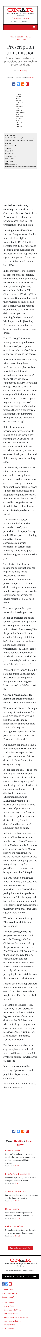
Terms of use (9, 1328)
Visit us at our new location (20, 1276)
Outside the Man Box (15, 1191)
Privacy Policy (9, 1325)
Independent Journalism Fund (16, 1317)
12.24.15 (17, 1183)
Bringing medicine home (17, 1174)
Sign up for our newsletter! (20, 1248)
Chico (12, 37)
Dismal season (12, 1209)
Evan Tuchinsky (21, 71)
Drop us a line (7, 1289)
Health (28, 37)
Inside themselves (14, 1226)
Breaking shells (12, 1150)
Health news (21, 39)
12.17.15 (17, 1201)
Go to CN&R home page (20, 18)
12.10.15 (17, 1218)
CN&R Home (9, 1302)
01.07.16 (20, 37)
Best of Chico (9, 1306)
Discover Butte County (13, 1310)
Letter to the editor (9, 1293)
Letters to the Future (12, 1321)
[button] (34, 27)
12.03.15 (17, 1236)
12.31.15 (17, 1166)
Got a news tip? (8, 1297)
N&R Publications (11, 1313)
